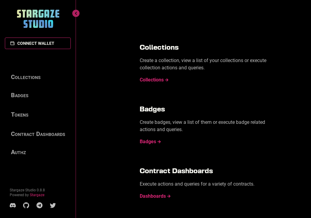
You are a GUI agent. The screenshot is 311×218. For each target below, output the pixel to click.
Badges (20, 95)
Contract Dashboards (38, 133)
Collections (26, 77)
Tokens (20, 114)
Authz (18, 152)
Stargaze (37, 195)
